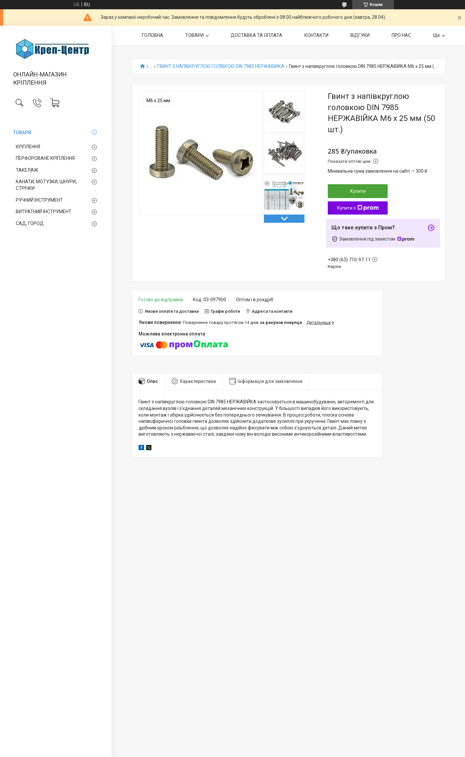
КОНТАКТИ (316, 35)
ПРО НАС (401, 35)
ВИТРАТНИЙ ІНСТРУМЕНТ (43, 211)
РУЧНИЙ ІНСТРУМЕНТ (39, 200)
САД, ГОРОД (30, 223)
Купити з (358, 208)
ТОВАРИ (22, 132)
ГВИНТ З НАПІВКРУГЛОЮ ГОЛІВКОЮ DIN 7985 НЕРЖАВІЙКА (220, 66)
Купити (358, 191)
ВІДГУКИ (360, 35)
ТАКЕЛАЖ (27, 170)
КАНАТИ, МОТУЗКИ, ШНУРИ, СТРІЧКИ (46, 185)
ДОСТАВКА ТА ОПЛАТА (256, 35)
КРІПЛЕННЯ (28, 146)
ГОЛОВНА (152, 35)
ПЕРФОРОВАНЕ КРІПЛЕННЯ (45, 158)
